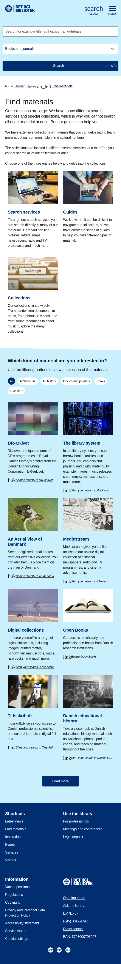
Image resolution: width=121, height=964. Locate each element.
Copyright (12, 902)
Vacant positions (17, 887)
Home (14, 86)
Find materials (62, 86)
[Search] (60, 66)
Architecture (28, 381)
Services (11, 852)
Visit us (10, 860)
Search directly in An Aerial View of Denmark (37, 576)
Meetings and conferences (82, 829)
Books (100, 381)
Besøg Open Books (83, 656)
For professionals (76, 821)
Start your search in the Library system (92, 490)
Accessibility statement (22, 923)
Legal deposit (73, 837)
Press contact (73, 929)
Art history (49, 381)
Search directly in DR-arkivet (34, 480)
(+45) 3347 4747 (75, 921)
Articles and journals (76, 381)
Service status (15, 931)
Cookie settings (16, 938)
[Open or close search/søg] (93, 10)
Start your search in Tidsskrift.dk (36, 747)
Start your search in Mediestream (92, 581)
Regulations (14, 894)
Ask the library (73, 905)
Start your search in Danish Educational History (92, 758)
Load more (60, 781)
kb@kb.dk (70, 913)
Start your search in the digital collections (37, 667)
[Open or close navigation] (112, 10)
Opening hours (74, 898)
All (11, 381)
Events (10, 844)
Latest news (14, 821)
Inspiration (13, 837)
